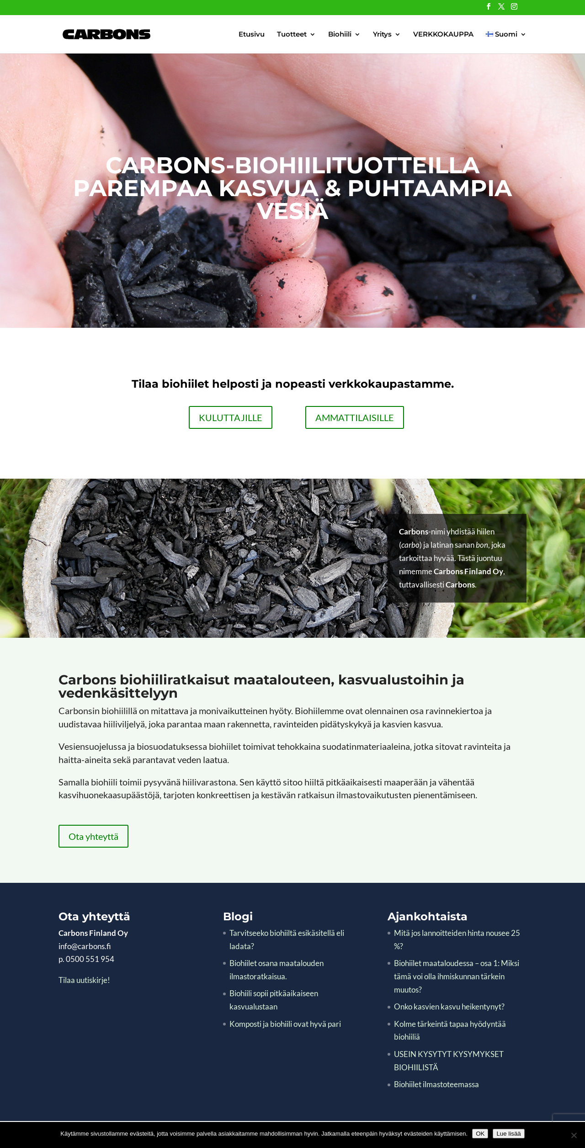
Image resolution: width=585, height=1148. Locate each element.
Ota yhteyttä (93, 836)
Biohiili (339, 34)
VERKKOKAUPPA (443, 34)
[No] (573, 1135)
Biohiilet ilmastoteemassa (436, 1084)
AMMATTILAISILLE (354, 417)
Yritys (382, 34)
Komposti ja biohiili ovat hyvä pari (285, 1024)
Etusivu (252, 34)
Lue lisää (508, 1133)
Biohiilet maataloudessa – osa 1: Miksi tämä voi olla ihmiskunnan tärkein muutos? (456, 976)
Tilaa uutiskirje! (84, 980)
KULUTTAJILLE (230, 417)
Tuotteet (292, 34)
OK (480, 1133)
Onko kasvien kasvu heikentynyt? (449, 1006)
